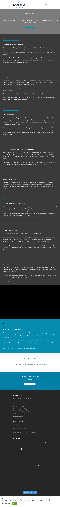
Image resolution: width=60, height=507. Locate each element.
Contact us (29, 28)
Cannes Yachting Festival (19, 428)
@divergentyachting (20, 413)
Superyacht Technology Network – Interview (24, 432)
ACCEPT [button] (14, 503)
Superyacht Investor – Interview (21, 425)
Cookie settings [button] (6, 503)
